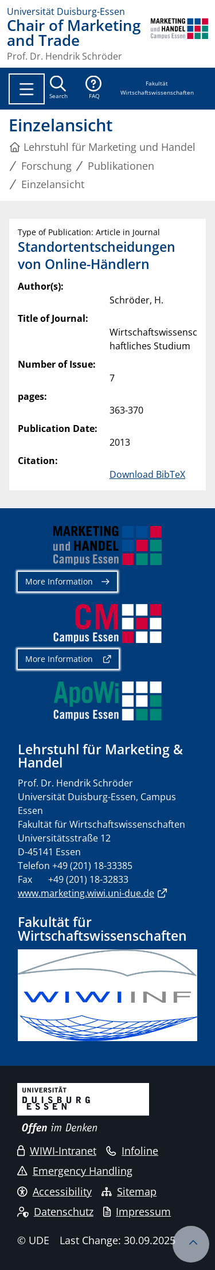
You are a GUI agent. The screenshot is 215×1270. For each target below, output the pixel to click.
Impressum (137, 1211)
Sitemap (129, 1191)
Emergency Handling (74, 1171)
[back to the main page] (179, 39)
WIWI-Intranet (56, 1151)
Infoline (132, 1151)
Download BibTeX (147, 474)
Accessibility (54, 1191)
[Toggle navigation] (27, 88)
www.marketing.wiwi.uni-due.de (86, 893)
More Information (59, 581)
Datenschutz (55, 1211)
